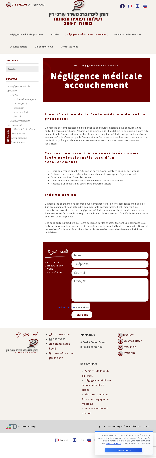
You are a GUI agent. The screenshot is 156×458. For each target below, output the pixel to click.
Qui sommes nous (18, 137)
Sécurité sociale (17, 133)
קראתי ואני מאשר (124, 450)
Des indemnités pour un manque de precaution (25, 103)
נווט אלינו (129, 353)
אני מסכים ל (80, 306)
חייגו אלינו (128, 334)
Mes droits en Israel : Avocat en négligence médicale (96, 399)
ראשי (76, 65)
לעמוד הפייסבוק (133, 340)
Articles (13, 94)
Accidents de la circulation (22, 129)
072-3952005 (59, 334)
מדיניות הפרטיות (66, 307)
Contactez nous (17, 142)
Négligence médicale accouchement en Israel (96, 384)
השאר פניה (130, 347)
